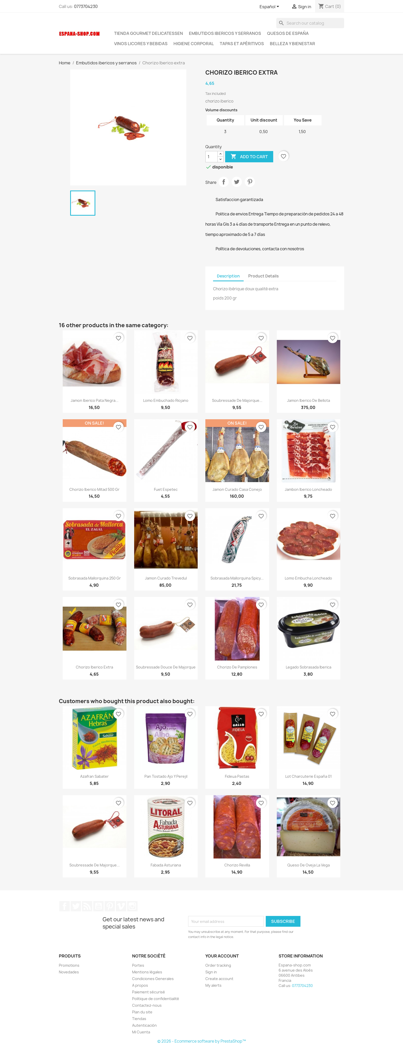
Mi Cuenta (141, 1032)
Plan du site (142, 1012)
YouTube (98, 906)
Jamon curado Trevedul (166, 578)
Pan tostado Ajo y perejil (165, 776)
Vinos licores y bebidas (141, 43)
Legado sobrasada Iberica (308, 667)
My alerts (213, 985)
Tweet (237, 182)
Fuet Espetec (166, 489)
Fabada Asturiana (166, 865)
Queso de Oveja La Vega (308, 865)
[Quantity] (211, 156)
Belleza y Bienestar (292, 43)
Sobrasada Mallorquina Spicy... (237, 578)
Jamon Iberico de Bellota (308, 400)
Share (223, 182)
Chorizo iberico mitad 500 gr (94, 489)
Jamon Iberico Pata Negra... (94, 400)
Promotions (69, 965)
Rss (87, 906)
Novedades (69, 972)
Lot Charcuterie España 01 (308, 776)
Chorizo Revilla (237, 865)
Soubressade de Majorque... (237, 400)
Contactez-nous (147, 1005)
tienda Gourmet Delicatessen (148, 33)
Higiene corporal (193, 43)
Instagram (132, 906)
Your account (222, 956)
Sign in (211, 972)
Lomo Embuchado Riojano (165, 400)
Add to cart (249, 156)
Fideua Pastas (237, 776)
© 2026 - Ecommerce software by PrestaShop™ (201, 1041)
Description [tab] (228, 276)
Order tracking (218, 965)
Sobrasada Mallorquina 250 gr (94, 578)
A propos (140, 985)
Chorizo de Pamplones (237, 667)
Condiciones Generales (153, 978)
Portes (138, 965)
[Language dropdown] (270, 7)
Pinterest (250, 182)
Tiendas (139, 1018)
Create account (219, 978)
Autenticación (144, 1025)
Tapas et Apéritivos (242, 43)
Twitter (76, 906)
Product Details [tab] (263, 276)
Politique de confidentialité (155, 998)
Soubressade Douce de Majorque (166, 667)
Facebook (64, 906)
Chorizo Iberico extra (94, 667)
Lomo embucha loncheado (308, 578)
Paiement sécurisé (148, 992)
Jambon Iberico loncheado (308, 489)
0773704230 (86, 6)
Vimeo (121, 906)
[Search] (310, 23)
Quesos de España (288, 33)
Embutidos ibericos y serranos (225, 33)
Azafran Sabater (94, 776)
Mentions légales (147, 972)
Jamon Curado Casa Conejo (237, 489)
